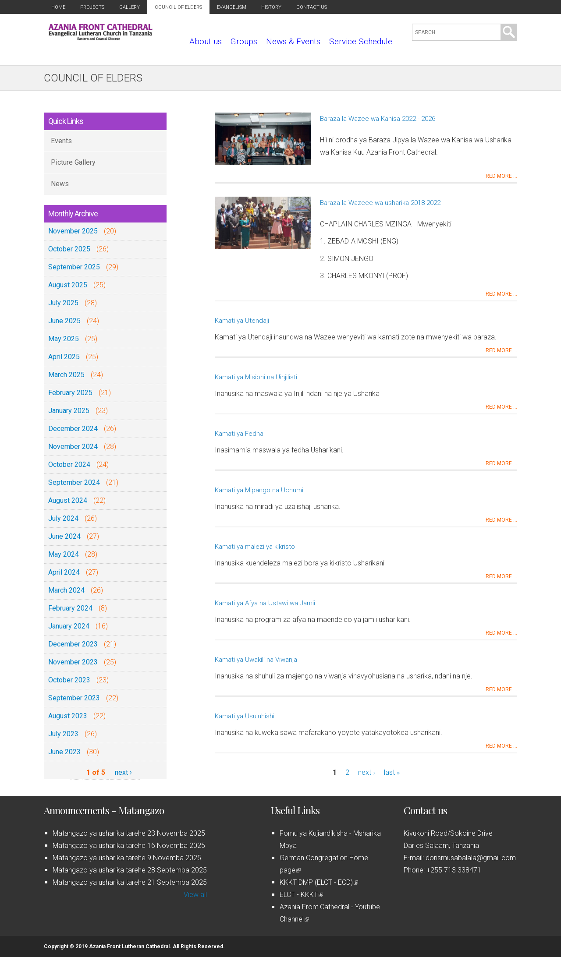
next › (123, 772)
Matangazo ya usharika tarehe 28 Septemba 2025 (130, 870)
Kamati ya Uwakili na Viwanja (256, 660)
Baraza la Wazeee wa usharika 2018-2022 (380, 203)
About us (205, 41)
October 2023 (69, 680)
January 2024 (68, 626)
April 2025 (64, 357)
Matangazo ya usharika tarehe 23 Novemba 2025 (129, 833)
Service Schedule (360, 41)
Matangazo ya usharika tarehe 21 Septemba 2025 (130, 882)
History (271, 7)
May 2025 (63, 339)
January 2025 (68, 410)
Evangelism (231, 7)
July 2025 (63, 303)
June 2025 (64, 321)
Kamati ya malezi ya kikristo (255, 547)
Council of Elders (178, 7)
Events (61, 141)
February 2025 (70, 392)
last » (392, 772)
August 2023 (67, 716)
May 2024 (63, 554)
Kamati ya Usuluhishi (244, 716)
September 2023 (74, 698)
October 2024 (69, 464)
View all (195, 894)
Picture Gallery (73, 162)
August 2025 (67, 285)
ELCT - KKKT (301, 894)
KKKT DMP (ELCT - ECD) (319, 882)
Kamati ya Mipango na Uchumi (259, 490)
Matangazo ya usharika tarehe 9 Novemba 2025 (127, 858)
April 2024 (64, 572)
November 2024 (73, 446)
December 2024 (73, 428)
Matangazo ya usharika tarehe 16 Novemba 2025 (129, 845)
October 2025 (69, 249)
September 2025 (74, 267)
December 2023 (73, 644)
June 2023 (64, 752)
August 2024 (67, 500)
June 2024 (64, 536)
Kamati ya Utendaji (242, 321)
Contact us (311, 7)
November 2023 (73, 662)
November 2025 (73, 231)
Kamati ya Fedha (239, 434)
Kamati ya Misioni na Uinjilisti (256, 377)
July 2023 (63, 734)
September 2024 (74, 482)
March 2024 (66, 590)
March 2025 (66, 375)
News (60, 184)
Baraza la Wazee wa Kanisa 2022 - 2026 (377, 119)
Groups (244, 41)
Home (58, 7)
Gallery (129, 7)
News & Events (293, 41)
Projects (92, 7)
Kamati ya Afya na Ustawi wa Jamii (265, 603)
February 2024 (70, 608)
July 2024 (63, 518)
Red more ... (501, 176)
